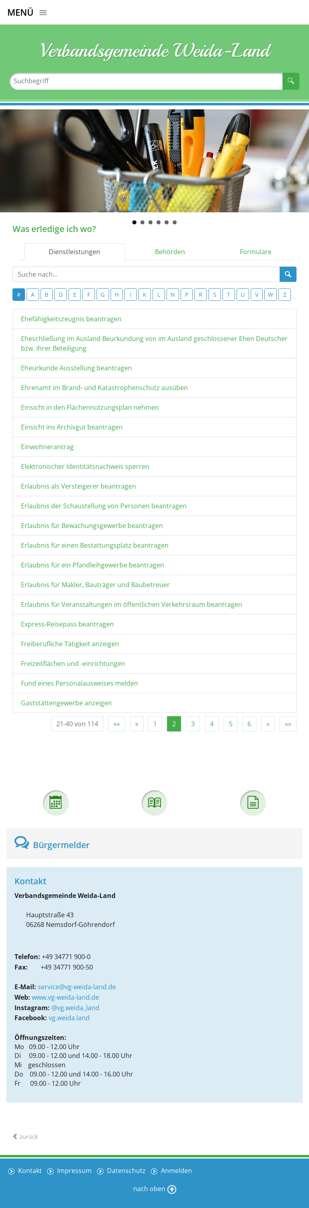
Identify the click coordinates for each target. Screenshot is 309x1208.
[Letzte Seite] (288, 723)
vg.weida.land (69, 1017)
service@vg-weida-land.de (77, 986)
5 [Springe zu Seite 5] (231, 723)
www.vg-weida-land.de (65, 997)
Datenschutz (126, 1170)
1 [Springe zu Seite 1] (155, 723)
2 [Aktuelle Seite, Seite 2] (174, 723)
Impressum (74, 1170)
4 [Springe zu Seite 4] (212, 723)
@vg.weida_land (75, 1007)
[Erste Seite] (116, 723)
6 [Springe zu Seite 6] (249, 723)
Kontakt (29, 1170)
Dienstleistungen (74, 251)
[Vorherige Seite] (137, 723)
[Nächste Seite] (268, 723)
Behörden (170, 251)
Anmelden (177, 1170)
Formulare (256, 251)
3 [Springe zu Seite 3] (193, 723)
